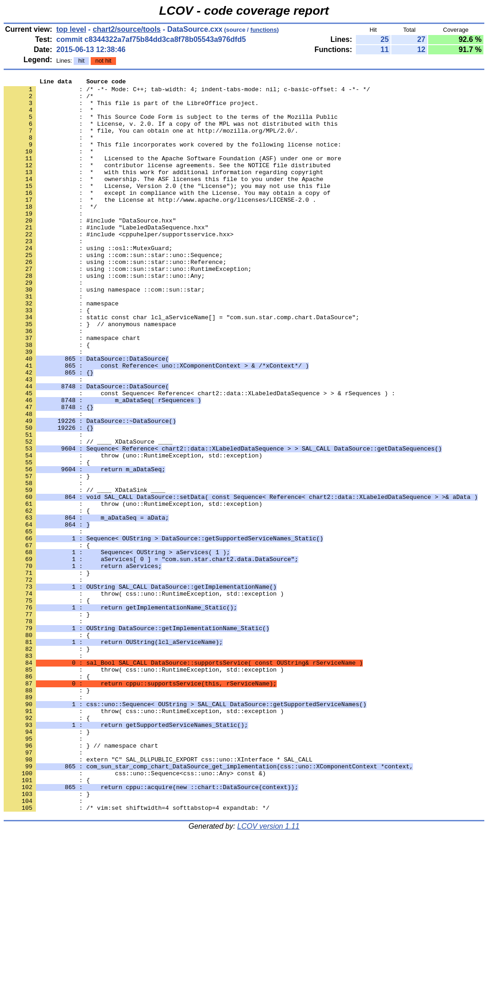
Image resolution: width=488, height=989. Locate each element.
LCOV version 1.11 (268, 973)
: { (47, 398)
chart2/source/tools (127, 29)
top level (71, 29)
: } (47, 672)
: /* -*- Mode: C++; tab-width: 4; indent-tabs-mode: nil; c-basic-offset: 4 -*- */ (187, 92)
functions (263, 29)
